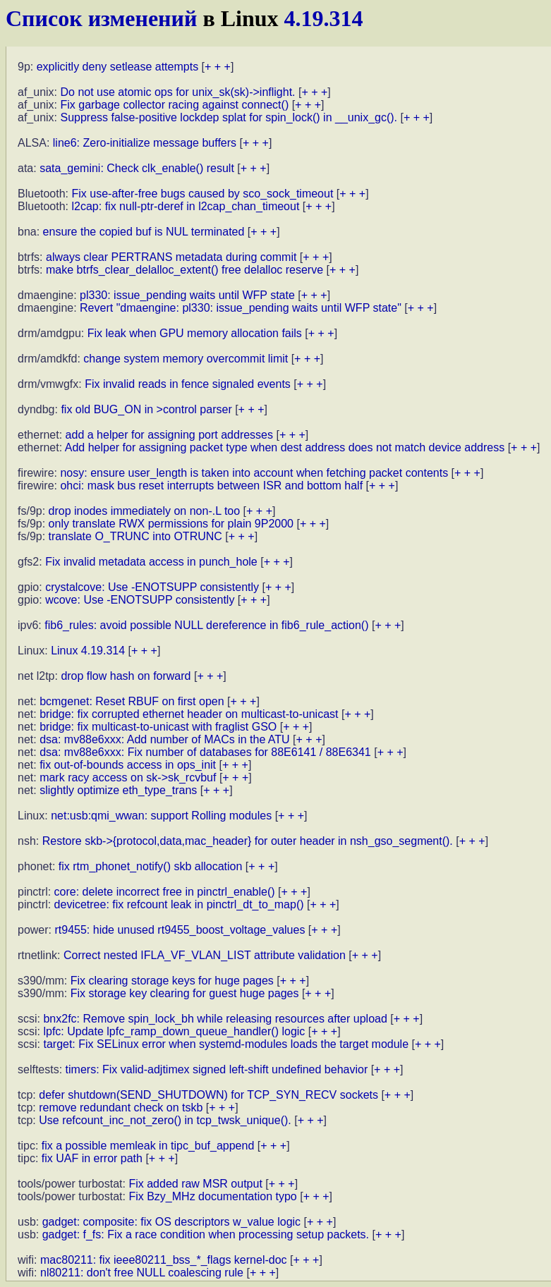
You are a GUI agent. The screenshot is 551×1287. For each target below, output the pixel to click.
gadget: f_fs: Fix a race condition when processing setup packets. (205, 1234)
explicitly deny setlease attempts (117, 67)
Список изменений (101, 18)
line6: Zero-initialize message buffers (144, 143)
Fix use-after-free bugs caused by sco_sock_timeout (203, 194)
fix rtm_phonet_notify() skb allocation (151, 866)
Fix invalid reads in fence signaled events (188, 384)
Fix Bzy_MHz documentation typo (212, 1196)
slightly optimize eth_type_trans (118, 790)
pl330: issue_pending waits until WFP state (187, 295)
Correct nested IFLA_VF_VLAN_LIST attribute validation (204, 955)
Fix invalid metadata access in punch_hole (151, 562)
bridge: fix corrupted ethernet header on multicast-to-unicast (189, 714)
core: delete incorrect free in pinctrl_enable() (164, 892)
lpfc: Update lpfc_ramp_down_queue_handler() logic (174, 1031)
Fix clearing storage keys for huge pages (172, 981)
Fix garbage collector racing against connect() (174, 105)
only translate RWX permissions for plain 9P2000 (171, 524)
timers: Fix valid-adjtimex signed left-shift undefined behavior (217, 1069)
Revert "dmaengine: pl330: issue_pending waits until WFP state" (240, 308)
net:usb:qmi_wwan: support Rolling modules (161, 816)
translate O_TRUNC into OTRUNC (135, 536)
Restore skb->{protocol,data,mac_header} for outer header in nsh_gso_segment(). (247, 841)
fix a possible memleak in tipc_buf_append (148, 1146)
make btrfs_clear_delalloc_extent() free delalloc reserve (184, 270)
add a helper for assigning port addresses (169, 435)
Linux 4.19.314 (88, 651)
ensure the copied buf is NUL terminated (144, 232)
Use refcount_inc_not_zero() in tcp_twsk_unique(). (165, 1120)
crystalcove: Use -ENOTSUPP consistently (152, 587)
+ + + (218, 67)
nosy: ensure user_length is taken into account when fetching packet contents (254, 473)
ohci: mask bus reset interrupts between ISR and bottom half (211, 486)
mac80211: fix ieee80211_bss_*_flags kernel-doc (163, 1260)
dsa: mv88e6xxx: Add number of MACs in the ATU (165, 739)
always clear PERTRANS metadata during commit (171, 257)
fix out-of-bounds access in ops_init (128, 765)
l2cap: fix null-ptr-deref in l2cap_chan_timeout (186, 206)
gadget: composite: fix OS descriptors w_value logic (171, 1222)
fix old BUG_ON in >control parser (146, 409)
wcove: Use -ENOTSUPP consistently (139, 600)
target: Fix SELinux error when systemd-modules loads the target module (225, 1044)
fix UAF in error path (92, 1158)
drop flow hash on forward (125, 676)
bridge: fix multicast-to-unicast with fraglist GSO (158, 727)
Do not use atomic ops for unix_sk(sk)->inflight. (177, 92)
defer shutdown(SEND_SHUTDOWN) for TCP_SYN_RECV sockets (208, 1095)
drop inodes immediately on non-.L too (145, 511)
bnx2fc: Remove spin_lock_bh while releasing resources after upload (215, 1019)
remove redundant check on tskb (120, 1108)
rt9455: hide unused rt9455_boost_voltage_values (179, 930)
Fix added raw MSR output (195, 1184)
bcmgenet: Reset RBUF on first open (132, 701)
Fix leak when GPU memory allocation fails (194, 333)
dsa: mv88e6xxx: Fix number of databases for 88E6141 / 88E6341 (205, 752)
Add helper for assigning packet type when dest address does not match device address (284, 447)
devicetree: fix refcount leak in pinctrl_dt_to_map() (179, 904)
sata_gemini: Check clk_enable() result (137, 168)
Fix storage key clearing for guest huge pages (185, 993)
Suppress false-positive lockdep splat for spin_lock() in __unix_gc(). (228, 117)
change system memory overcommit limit (185, 359)
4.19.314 (323, 18)
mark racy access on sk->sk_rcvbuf (128, 777)
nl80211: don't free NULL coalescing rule (141, 1273)
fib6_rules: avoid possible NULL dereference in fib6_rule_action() (206, 625)
